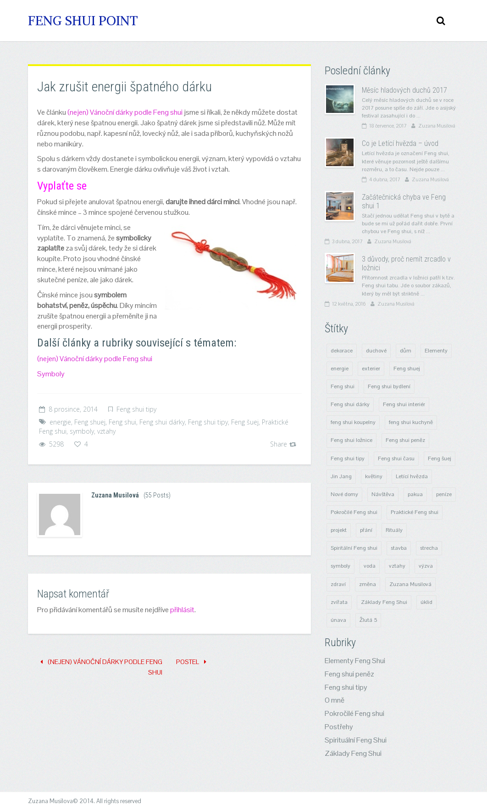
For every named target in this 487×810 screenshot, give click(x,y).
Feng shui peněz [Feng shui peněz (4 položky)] (405, 440)
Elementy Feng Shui (355, 660)
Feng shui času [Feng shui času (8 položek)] (396, 458)
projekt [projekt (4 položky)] (339, 530)
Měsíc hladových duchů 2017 (404, 90)
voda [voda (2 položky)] (370, 566)
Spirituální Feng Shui (356, 740)
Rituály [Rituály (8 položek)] (394, 530)
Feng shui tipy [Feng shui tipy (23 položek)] (348, 458)
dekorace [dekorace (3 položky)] (342, 350)
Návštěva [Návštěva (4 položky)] (382, 494)
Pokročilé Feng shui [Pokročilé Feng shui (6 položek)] (354, 512)
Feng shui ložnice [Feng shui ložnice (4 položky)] (351, 440)
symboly (82, 431)
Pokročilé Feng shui (354, 713)
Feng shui (122, 422)
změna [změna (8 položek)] (367, 584)
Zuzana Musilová (115, 495)
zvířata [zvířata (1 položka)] (339, 602)
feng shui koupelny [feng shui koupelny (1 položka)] (353, 422)
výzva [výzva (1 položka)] (426, 566)
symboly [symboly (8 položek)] (340, 566)
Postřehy (339, 727)
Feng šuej (245, 422)
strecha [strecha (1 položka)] (429, 548)
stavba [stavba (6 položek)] (399, 548)
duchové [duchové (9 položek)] (376, 350)
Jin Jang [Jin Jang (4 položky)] (341, 476)
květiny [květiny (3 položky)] (373, 476)
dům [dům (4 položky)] (405, 350)
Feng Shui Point (83, 20)
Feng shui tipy (136, 409)
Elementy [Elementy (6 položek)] (436, 350)
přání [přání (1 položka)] (366, 530)
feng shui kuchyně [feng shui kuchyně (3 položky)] (411, 422)
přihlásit (182, 609)
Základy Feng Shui (353, 753)
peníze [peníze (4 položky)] (444, 494)
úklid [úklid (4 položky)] (426, 602)
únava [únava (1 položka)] (338, 620)
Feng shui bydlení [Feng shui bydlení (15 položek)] (389, 386)
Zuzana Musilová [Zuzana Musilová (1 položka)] (410, 584)
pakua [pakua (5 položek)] (415, 494)
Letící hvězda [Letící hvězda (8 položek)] (412, 476)
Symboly (51, 374)
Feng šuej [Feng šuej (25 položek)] (439, 458)
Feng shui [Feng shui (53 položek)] (342, 386)
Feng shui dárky (162, 422)
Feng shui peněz (349, 674)
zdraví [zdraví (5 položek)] (338, 584)
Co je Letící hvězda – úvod (400, 143)
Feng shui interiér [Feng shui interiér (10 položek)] (404, 404)
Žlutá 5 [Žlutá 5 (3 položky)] (368, 620)
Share (283, 444)
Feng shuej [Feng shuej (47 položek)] (406, 368)
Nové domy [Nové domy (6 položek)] (344, 494)
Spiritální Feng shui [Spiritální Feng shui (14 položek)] (354, 548)
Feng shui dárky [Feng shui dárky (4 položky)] (350, 404)
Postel (191, 662)
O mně (334, 700)
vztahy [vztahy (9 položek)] (397, 566)
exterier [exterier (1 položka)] (371, 368)
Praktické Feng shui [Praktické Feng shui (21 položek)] (414, 512)
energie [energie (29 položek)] (340, 368)
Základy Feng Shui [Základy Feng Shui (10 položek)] (384, 602)
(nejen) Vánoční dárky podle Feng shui (125, 112)
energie (60, 422)
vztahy (106, 431)
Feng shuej (89, 422)
